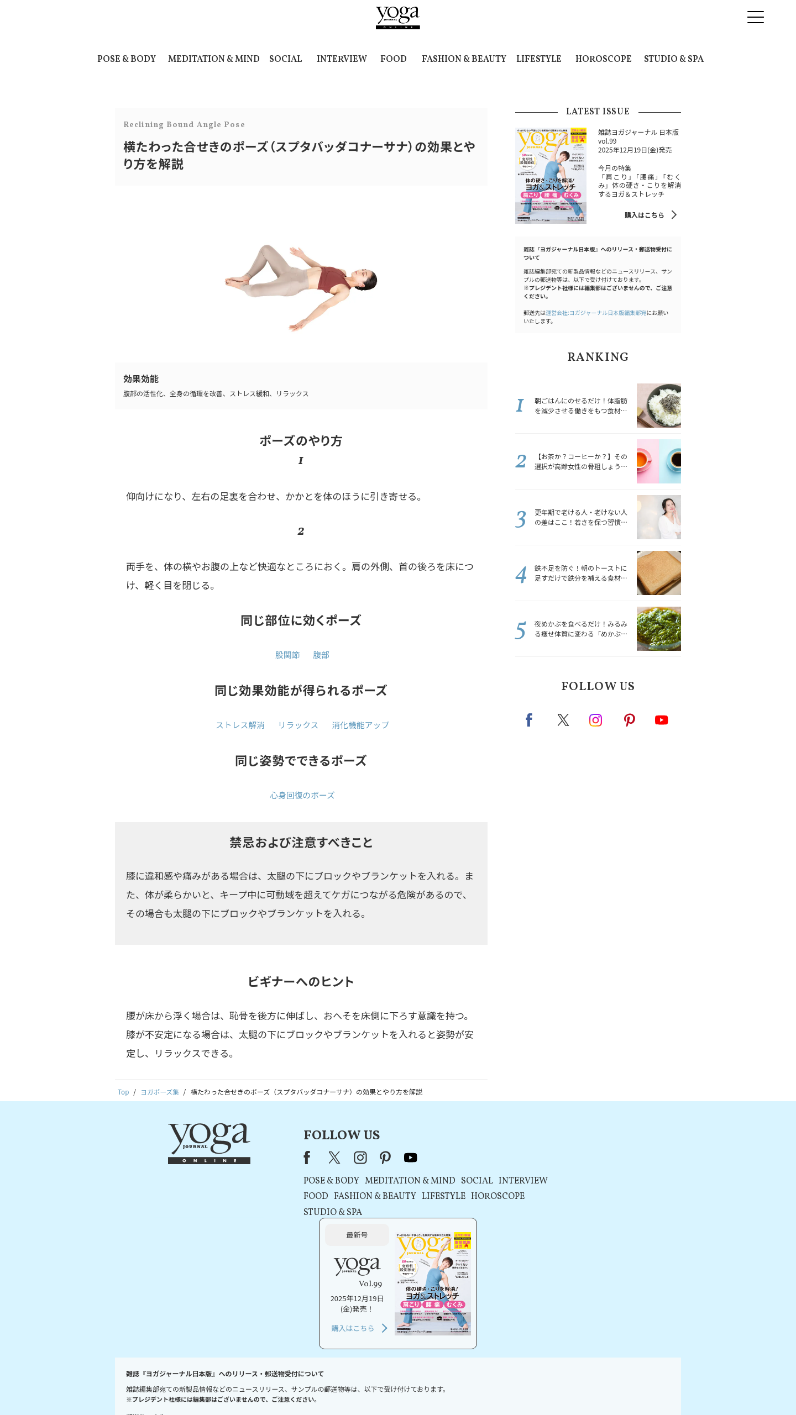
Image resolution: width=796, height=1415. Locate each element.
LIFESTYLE (539, 60)
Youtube (661, 720)
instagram (596, 719)
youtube (364, 1158)
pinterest (630, 720)
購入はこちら (644, 214)
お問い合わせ (200, 1385)
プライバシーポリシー (380, 1385)
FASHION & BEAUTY (464, 60)
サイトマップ (548, 1385)
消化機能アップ (361, 726)
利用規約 (325, 1385)
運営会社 (505, 1385)
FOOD (393, 60)
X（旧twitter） (564, 720)
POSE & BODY (126, 60)
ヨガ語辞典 (593, 1385)
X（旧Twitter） (288, 1158)
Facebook (532, 720)
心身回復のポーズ (302, 796)
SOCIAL (285, 60)
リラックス (298, 726)
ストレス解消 (239, 726)
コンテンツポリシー (453, 1385)
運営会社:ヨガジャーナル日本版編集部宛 (596, 312)
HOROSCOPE (603, 60)
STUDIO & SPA (674, 60)
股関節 (287, 655)
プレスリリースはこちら (265, 1385)
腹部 (321, 655)
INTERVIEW (342, 60)
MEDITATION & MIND (214, 60)
